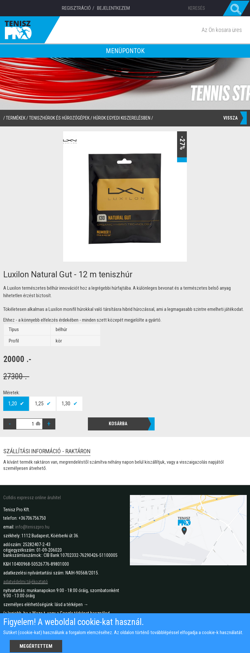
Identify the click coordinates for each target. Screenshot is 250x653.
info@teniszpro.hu (32, 527)
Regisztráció (76, 8)
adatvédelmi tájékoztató (25, 581)
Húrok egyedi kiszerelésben (121, 118)
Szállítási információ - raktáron (46, 452)
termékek (15, 118)
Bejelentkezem (113, 8)
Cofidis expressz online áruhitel (32, 497)
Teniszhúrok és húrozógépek (59, 118)
